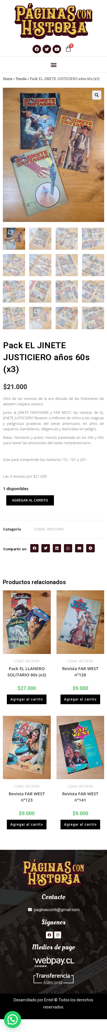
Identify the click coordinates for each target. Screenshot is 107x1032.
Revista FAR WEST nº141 (80, 797)
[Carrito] (68, 48)
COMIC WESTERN (49, 529)
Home (7, 79)
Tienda (21, 79)
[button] (53, 64)
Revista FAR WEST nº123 (27, 797)
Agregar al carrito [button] (26, 699)
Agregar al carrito (30, 500)
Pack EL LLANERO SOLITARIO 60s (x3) (26, 672)
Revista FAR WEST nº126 (80, 672)
